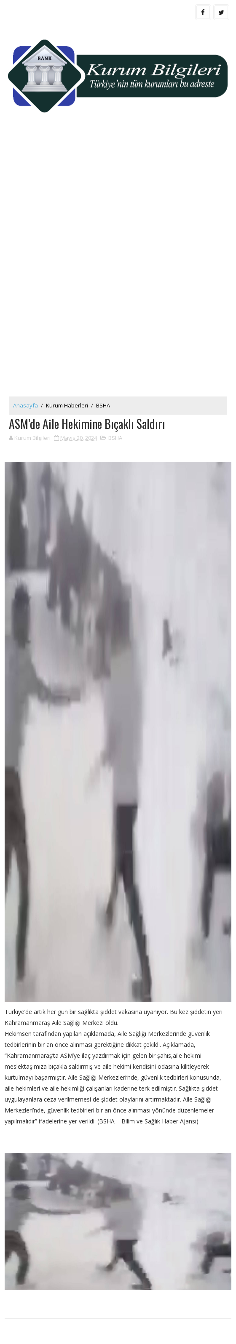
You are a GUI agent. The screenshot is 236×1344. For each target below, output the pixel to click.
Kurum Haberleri (67, 405)
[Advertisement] (118, 196)
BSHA (103, 405)
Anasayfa (25, 405)
